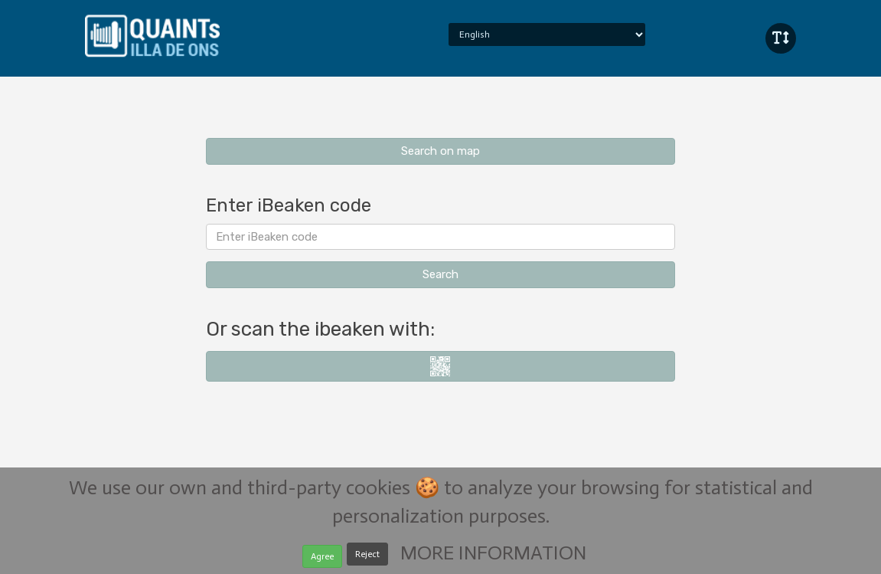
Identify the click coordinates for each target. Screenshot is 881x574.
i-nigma (440, 366)
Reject (367, 558)
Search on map (440, 151)
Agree (322, 561)
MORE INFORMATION (493, 557)
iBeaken (152, 34)
